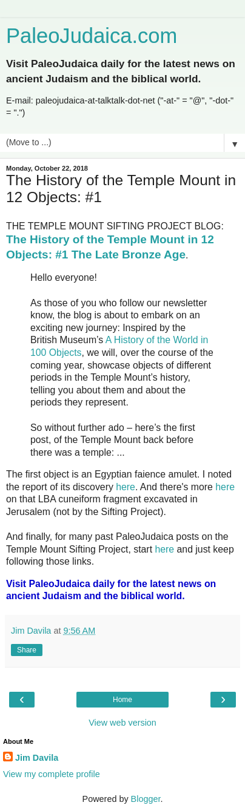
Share (26, 650)
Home (122, 699)
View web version (122, 722)
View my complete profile (51, 774)
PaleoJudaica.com (91, 35)
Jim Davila (36, 758)
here (125, 487)
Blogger (146, 799)
